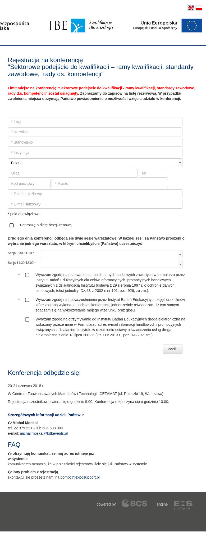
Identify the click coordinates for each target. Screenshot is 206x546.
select (180, 163)
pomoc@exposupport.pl (80, 477)
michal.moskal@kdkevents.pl (44, 433)
